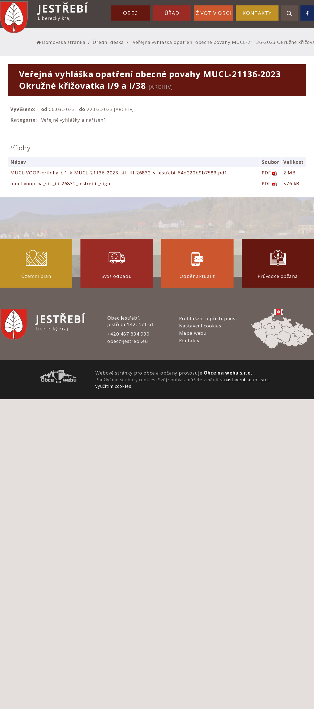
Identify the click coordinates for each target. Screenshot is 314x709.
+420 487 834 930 (128, 334)
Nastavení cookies (200, 326)
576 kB (291, 183)
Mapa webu (193, 333)
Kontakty (256, 13)
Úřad (171, 13)
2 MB (289, 173)
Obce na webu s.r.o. (228, 373)
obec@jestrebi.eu (127, 341)
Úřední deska (108, 42)
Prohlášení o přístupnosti (209, 318)
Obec (130, 13)
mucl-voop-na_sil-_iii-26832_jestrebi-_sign (60, 183)
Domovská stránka (60, 42)
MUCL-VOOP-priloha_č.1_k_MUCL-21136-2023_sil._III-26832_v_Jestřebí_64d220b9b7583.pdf (118, 173)
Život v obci (213, 13)
